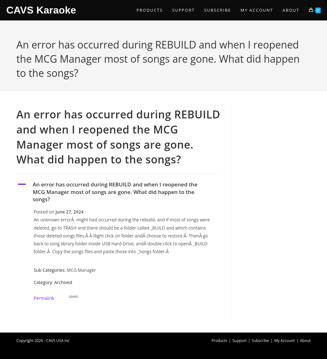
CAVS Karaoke (41, 10)
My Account (284, 340)
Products (219, 340)
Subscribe (260, 340)
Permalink (56, 296)
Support (239, 340)
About (305, 340)
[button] (119, 192)
